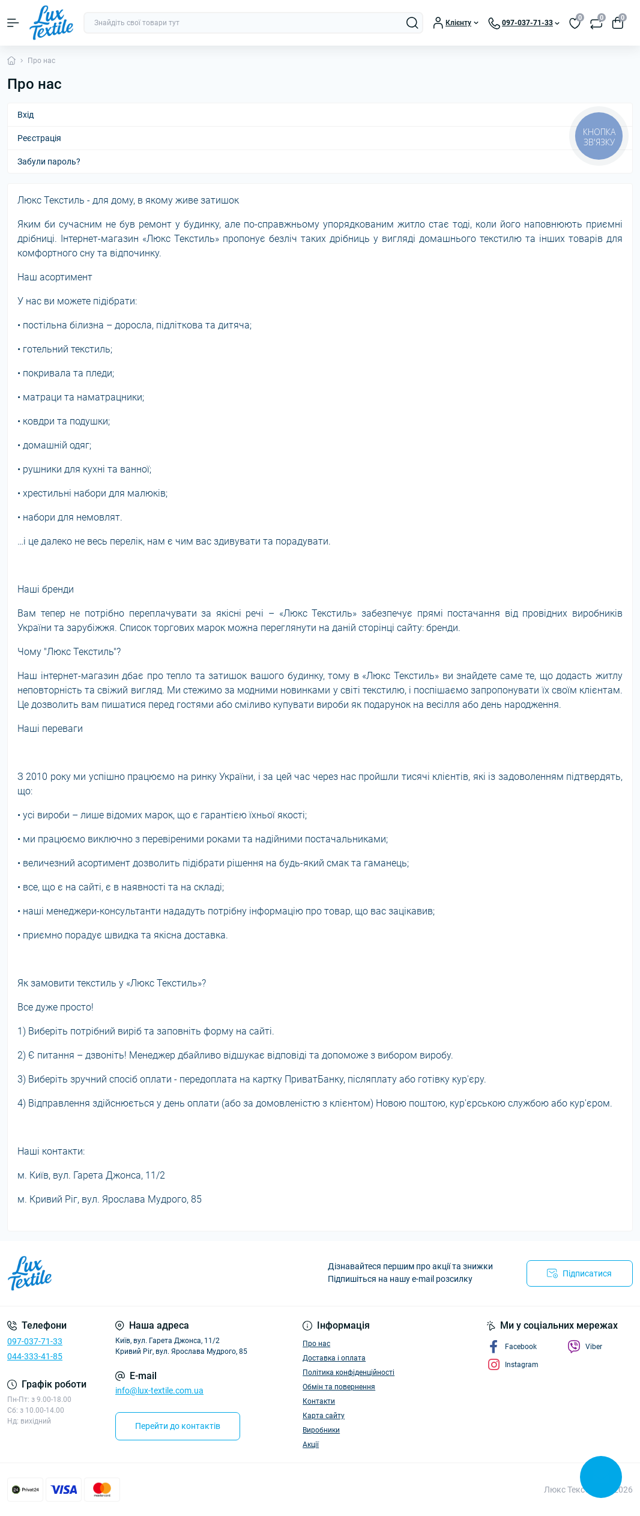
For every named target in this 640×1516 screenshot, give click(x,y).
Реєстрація (39, 138)
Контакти (319, 1401)
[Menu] (13, 23)
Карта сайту (324, 1416)
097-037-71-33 (34, 1341)
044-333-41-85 (34, 1356)
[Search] (412, 23)
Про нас (316, 1343)
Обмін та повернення (339, 1387)
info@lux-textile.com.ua (159, 1390)
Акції (311, 1444)
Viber (584, 1346)
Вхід (25, 114)
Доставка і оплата (334, 1358)
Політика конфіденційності (348, 1372)
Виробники (321, 1430)
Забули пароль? (48, 161)
